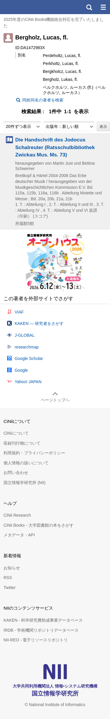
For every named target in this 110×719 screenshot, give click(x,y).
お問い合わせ (16, 472)
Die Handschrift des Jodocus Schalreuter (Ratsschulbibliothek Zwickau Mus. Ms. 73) (55, 147)
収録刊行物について (22, 443)
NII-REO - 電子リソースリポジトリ (36, 640)
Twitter (10, 587)
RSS (8, 577)
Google (21, 370)
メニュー (103, 7)
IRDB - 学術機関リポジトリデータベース (41, 630)
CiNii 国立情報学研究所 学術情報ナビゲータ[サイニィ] (26, 7)
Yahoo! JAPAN (28, 381)
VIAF (19, 312)
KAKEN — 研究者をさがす (39, 323)
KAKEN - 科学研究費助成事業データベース (43, 620)
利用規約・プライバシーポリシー (34, 453)
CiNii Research (17, 515)
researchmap (27, 347)
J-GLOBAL (25, 335)
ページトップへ (55, 400)
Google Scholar (29, 358)
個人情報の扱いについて (26, 463)
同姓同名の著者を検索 (42, 100)
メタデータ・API (19, 535)
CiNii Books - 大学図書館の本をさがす (39, 525)
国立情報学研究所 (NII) (24, 482)
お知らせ (12, 567)
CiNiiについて (16, 433)
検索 (89, 7)
